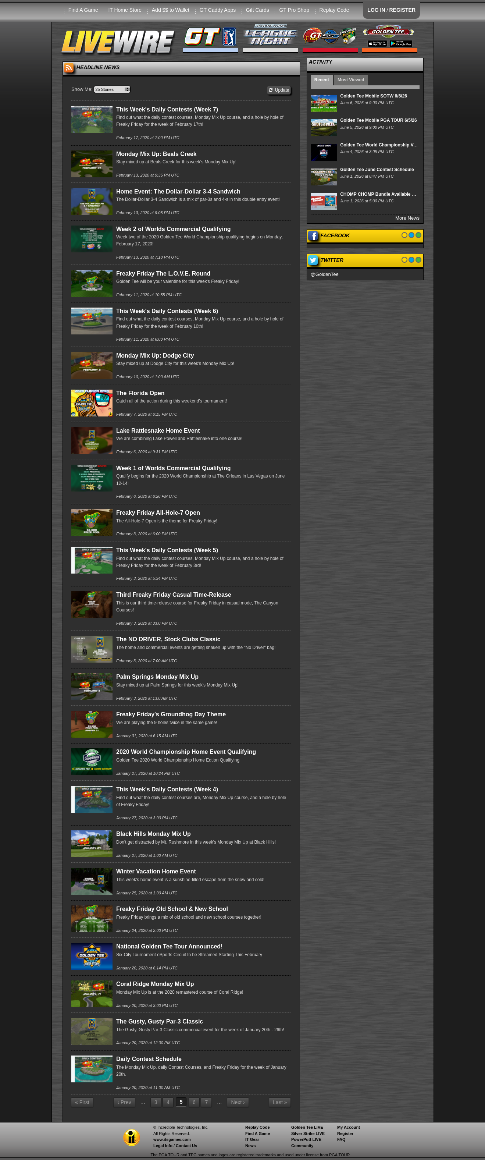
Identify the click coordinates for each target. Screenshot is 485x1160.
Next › (238, 1102)
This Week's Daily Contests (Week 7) (167, 109)
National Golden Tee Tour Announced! (169, 946)
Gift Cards (257, 10)
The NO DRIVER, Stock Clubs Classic (168, 639)
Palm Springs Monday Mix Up (157, 677)
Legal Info (162, 1145)
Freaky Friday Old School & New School (172, 909)
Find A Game (83, 10)
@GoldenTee (325, 274)
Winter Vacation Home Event (156, 871)
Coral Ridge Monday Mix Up (155, 984)
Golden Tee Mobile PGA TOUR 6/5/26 (378, 120)
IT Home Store (125, 10)
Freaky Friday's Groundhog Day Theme (171, 714)
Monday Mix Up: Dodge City (155, 355)
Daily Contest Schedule (149, 1059)
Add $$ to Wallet (170, 10)
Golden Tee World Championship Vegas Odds (388, 145)
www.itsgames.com (172, 1139)
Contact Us (186, 1145)
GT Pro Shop (294, 10)
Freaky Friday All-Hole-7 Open (158, 513)
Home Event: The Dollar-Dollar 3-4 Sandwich (178, 191)
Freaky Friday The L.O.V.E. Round (163, 273)
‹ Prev (124, 1102)
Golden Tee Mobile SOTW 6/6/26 (373, 96)
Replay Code (334, 10)
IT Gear (252, 1139)
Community (302, 1145)
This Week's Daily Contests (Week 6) (167, 311)
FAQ (341, 1139)
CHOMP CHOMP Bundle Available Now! (381, 194)
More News (407, 218)
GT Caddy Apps (218, 10)
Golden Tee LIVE (307, 1127)
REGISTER (402, 10)
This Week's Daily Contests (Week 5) (167, 550)
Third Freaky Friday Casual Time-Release (173, 595)
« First (82, 1102)
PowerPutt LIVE (306, 1139)
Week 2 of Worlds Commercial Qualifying (173, 229)
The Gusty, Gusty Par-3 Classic (159, 1021)
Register (345, 1133)
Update (279, 90)
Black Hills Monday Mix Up (153, 834)
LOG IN (376, 10)
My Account (348, 1127)
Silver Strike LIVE (308, 1133)
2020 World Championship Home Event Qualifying (186, 752)
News (250, 1145)
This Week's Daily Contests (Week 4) (167, 789)
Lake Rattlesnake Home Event (158, 431)
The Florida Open (140, 393)
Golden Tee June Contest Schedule (377, 169)
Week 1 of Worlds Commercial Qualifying (173, 468)
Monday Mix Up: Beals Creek (156, 154)
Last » (280, 1102)
